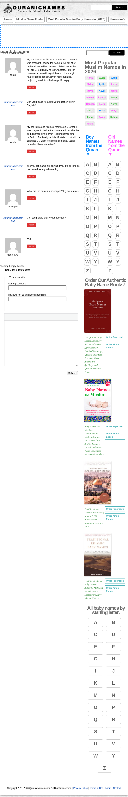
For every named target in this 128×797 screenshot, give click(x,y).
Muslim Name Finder (29, 19)
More (121, 19)
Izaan (114, 97)
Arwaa (101, 117)
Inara (114, 84)
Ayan (102, 78)
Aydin (102, 84)
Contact (117, 788)
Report (31, 87)
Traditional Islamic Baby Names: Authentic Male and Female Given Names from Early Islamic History (93, 590)
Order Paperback (115, 337)
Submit (72, 373)
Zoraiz (90, 110)
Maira (90, 84)
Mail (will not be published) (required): (27, 294)
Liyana (102, 97)
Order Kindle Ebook (112, 346)
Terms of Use (96, 788)
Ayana (90, 123)
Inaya (90, 91)
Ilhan (90, 117)
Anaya (113, 110)
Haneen (90, 104)
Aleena (90, 97)
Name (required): (17, 283)
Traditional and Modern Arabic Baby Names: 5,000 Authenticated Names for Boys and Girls (94, 518)
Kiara (102, 104)
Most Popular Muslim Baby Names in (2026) (76, 19)
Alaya (114, 104)
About (108, 788)
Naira (114, 91)
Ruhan (114, 117)
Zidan (102, 110)
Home (8, 19)
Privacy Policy (80, 788)
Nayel (102, 91)
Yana (90, 78)
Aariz (114, 78)
